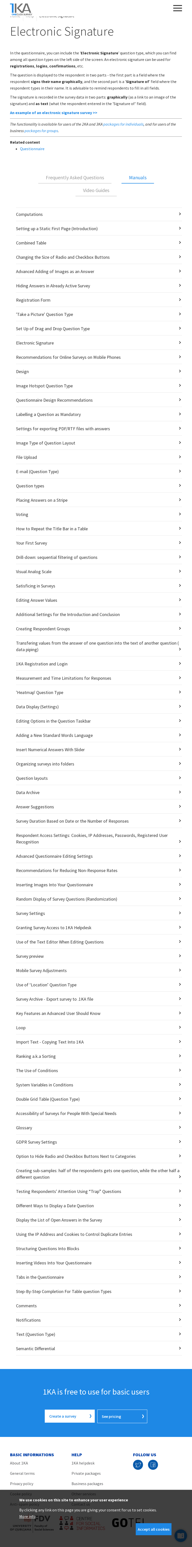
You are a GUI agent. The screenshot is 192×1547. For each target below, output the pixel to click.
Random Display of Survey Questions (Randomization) (66, 899)
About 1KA (19, 1462)
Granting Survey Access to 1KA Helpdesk (54, 927)
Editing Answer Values (36, 600)
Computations (29, 214)
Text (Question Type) (35, 1334)
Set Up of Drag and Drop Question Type (53, 328)
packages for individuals (123, 124)
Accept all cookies (154, 1529)
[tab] (75, 178)
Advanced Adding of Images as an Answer (55, 271)
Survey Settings (30, 913)
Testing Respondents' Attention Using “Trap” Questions (68, 1191)
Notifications (28, 1320)
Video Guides (96, 190)
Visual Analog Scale (34, 571)
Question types (30, 486)
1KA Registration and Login (42, 664)
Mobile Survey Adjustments (41, 970)
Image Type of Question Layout (45, 443)
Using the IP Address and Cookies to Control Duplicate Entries (74, 1234)
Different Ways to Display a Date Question (55, 1206)
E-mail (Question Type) (37, 471)
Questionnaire (32, 148)
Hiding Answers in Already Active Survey (53, 286)
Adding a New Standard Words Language (54, 735)
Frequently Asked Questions (75, 177)
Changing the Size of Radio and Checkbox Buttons (63, 257)
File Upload (26, 457)
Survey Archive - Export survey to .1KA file (54, 999)
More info (27, 1516)
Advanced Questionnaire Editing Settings (54, 856)
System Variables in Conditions (44, 1085)
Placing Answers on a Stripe (42, 500)
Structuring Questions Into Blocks (47, 1248)
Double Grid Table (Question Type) (48, 1099)
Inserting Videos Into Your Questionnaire (54, 1263)
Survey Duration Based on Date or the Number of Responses (72, 821)
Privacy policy (21, 1483)
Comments (26, 1306)
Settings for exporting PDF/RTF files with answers (63, 429)
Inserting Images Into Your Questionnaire (54, 885)
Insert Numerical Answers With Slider (50, 749)
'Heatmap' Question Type (39, 692)
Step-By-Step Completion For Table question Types (64, 1291)
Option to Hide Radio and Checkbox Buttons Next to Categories (76, 1156)
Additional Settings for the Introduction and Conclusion (68, 614)
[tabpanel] (96, 781)
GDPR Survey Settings (36, 1142)
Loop (21, 1027)
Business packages (87, 1483)
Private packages (86, 1472)
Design (22, 371)
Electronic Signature (35, 343)
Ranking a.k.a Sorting (36, 1056)
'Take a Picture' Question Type (44, 314)
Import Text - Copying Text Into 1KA (50, 1042)
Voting (22, 514)
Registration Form (33, 300)
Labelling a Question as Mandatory (48, 414)
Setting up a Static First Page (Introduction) (57, 228)
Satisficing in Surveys (35, 586)
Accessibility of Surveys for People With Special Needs (66, 1113)
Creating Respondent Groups (43, 629)
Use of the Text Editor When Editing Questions (60, 942)
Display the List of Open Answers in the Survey (59, 1220)
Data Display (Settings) (37, 707)
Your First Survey (31, 543)
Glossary (24, 1128)
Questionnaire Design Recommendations (54, 400)
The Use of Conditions (37, 1070)
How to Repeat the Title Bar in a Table (52, 529)
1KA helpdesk (83, 1462)
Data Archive (28, 792)
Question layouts (32, 778)
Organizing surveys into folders (45, 764)
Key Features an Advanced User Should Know (58, 1013)
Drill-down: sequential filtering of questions (57, 557)
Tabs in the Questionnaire (40, 1277)
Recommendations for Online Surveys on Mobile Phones (68, 357)
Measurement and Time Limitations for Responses (63, 678)
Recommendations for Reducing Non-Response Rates (67, 870)
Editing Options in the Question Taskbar (53, 721)
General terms (22, 1472)
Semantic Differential (35, 1348)
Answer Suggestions (35, 807)
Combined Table (31, 243)
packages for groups (41, 130)
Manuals (137, 177)
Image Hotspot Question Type (44, 386)
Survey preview (30, 956)
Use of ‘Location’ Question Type (46, 985)
